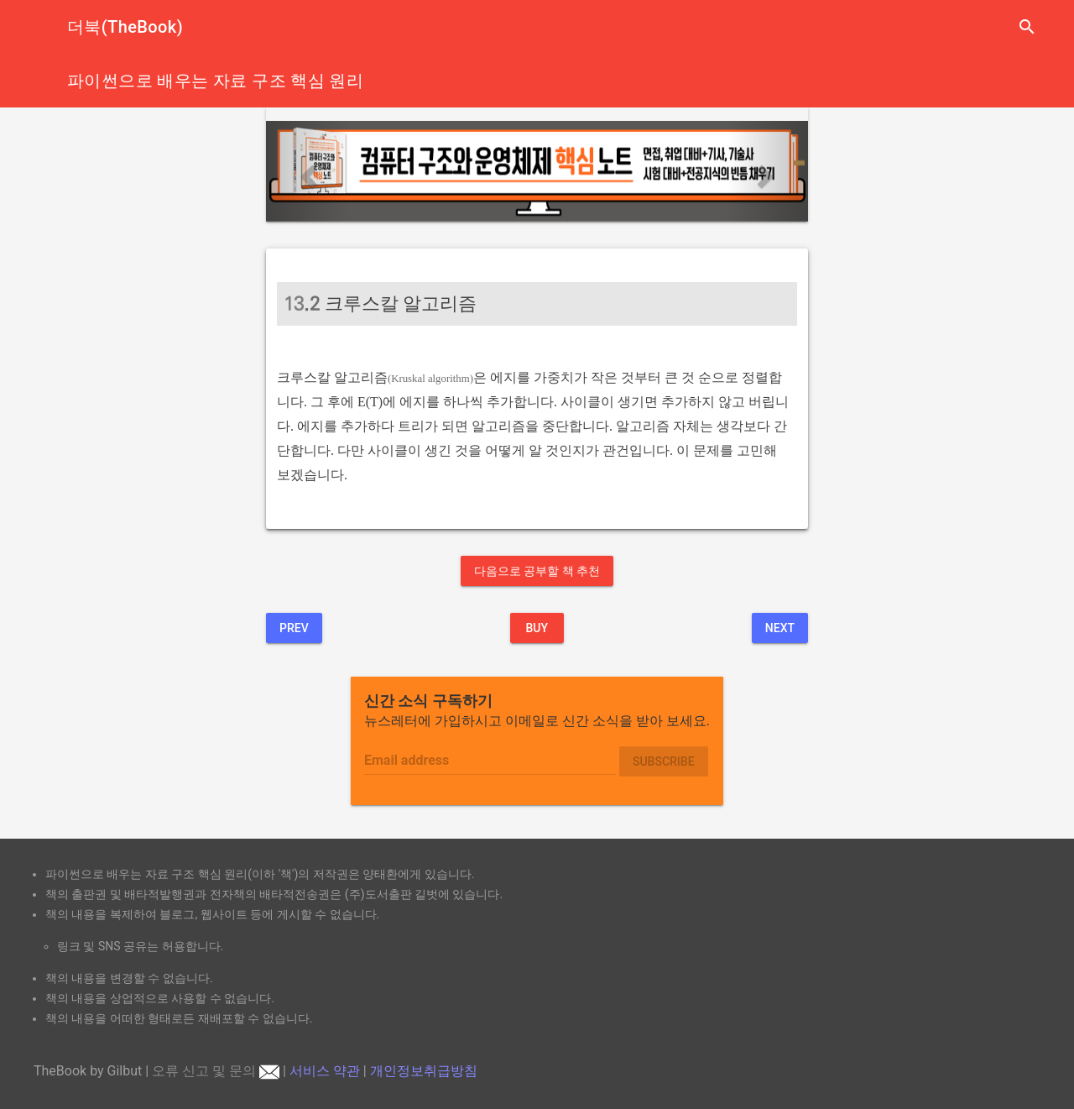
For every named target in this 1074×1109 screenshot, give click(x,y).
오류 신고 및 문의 (215, 1071)
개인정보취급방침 (423, 1071)
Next (780, 628)
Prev (294, 628)
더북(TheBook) (125, 27)
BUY (536, 628)
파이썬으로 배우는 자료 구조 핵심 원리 (215, 81)
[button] (306, 171)
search (1027, 27)
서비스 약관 (324, 1071)
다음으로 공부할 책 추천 (537, 571)
